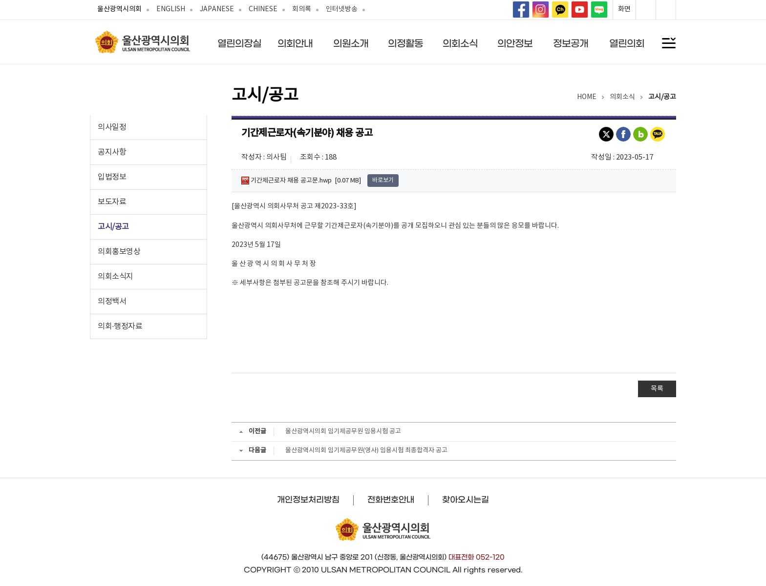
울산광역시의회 (119, 9)
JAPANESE (217, 9)
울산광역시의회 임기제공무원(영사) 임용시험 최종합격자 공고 (366, 450)
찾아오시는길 (465, 500)
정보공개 (570, 43)
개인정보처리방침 (308, 500)
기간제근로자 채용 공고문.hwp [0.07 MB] (301, 180)
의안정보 (514, 43)
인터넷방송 (342, 9)
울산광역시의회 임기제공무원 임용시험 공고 (343, 431)
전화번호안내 (390, 500)
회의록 (301, 9)
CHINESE (263, 9)
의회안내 (295, 43)
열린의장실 (239, 43)
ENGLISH (170, 9)
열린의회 (626, 43)
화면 (624, 9)
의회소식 (460, 43)
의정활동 (405, 43)
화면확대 (646, 10)
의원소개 (350, 43)
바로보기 (383, 180)
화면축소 (666, 10)
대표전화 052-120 (476, 557)
